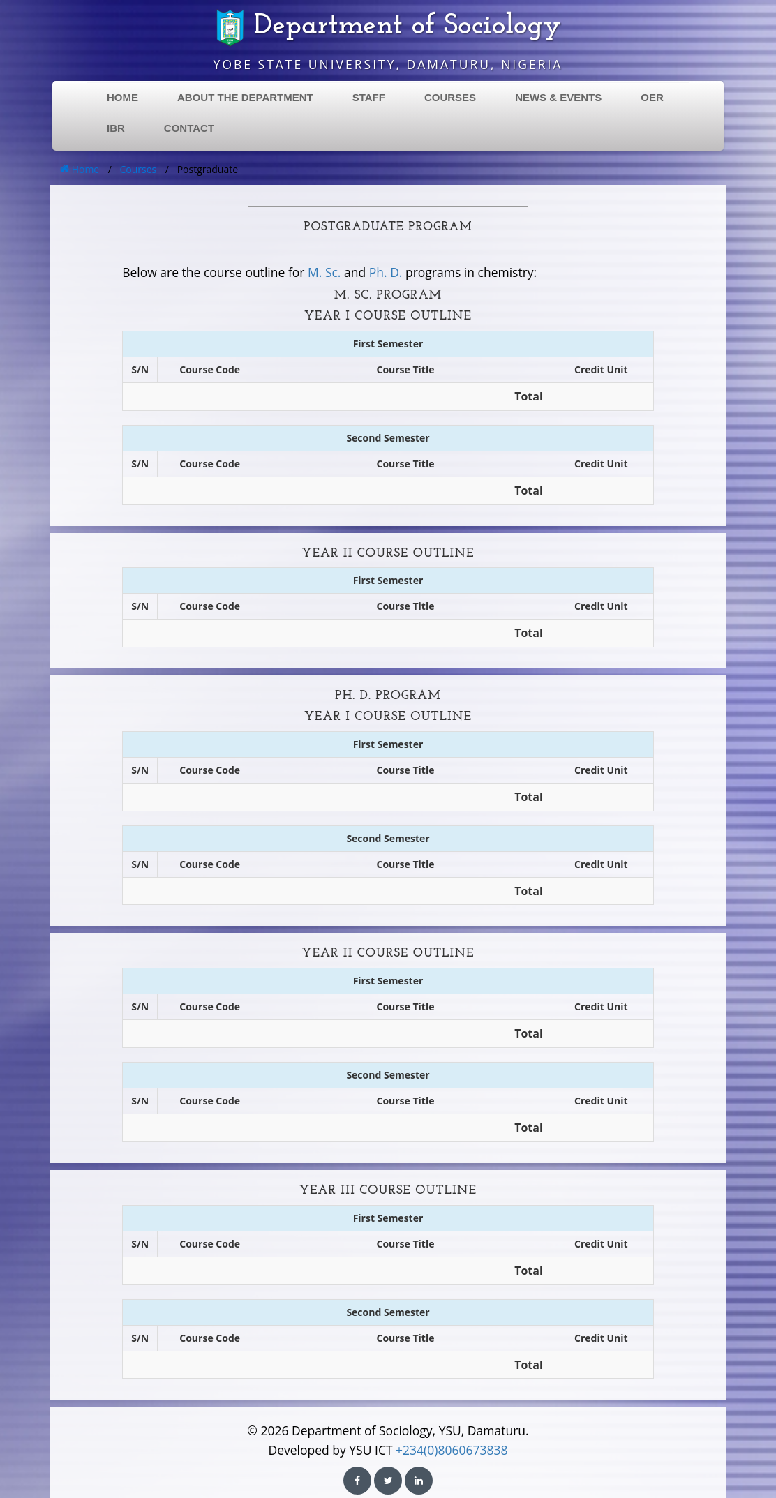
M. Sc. (324, 272)
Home (79, 169)
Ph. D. (386, 272)
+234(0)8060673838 (451, 1449)
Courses (138, 169)
